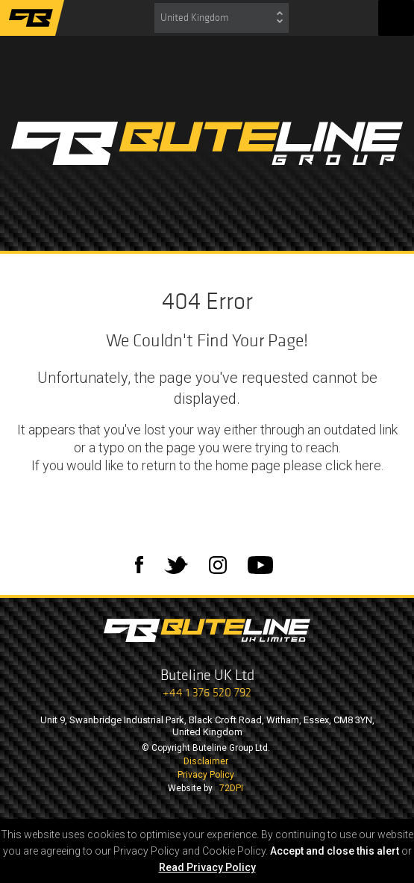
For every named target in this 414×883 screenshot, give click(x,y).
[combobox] (221, 18)
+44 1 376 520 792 (207, 692)
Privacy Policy (206, 775)
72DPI (231, 788)
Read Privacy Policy (207, 867)
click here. (354, 465)
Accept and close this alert (334, 851)
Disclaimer (206, 761)
